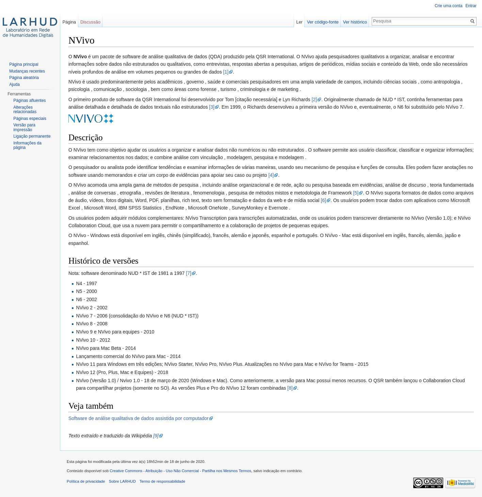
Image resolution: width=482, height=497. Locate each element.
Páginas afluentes (29, 100)
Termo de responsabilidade (162, 481)
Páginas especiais (29, 118)
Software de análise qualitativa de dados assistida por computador (138, 418)
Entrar (471, 5)
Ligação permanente (31, 136)
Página (69, 22)
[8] (290, 388)
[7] (188, 273)
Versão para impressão (24, 127)
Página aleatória (24, 77)
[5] (356, 193)
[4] (271, 175)
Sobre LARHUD (122, 481)
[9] (156, 435)
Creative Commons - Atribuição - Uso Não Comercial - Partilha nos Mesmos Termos (180, 471)
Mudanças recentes (27, 71)
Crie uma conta (448, 5)
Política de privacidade (86, 481)
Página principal (23, 64)
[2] (314, 99)
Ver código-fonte (323, 22)
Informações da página (27, 145)
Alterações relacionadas (24, 109)
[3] (211, 107)
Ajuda (14, 84)
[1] (226, 72)
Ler (299, 22)
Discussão (90, 22)
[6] (323, 200)
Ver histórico (355, 22)
